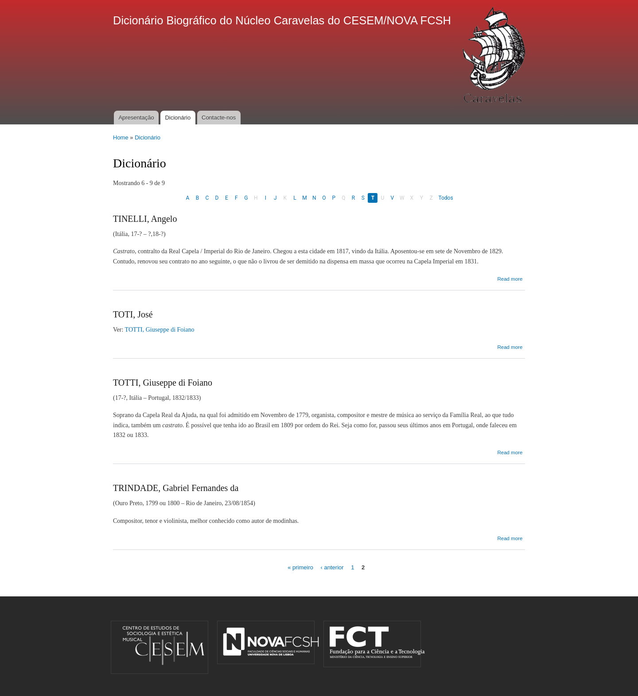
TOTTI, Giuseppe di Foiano (160, 329)
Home (120, 137)
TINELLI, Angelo (145, 219)
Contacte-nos (219, 117)
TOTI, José (133, 314)
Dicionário (178, 117)
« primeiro (300, 567)
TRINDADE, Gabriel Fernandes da (175, 488)
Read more (509, 279)
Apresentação (136, 117)
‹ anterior (332, 567)
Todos (445, 198)
